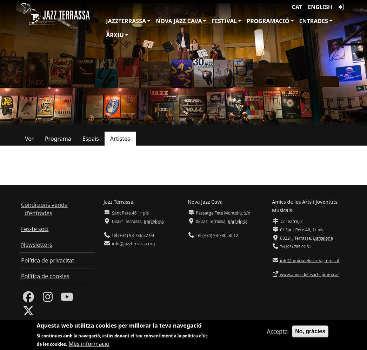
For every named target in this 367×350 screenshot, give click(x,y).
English (320, 7)
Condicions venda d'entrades (44, 209)
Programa (58, 138)
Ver (29, 138)
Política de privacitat (47, 260)
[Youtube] (67, 299)
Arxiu (115, 35)
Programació (268, 21)
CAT (297, 7)
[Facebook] (28, 299)
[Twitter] (28, 313)
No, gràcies (310, 333)
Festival (224, 21)
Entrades (313, 21)
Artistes (120, 138)
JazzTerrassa (126, 21)
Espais (90, 138)
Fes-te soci (34, 229)
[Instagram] (48, 299)
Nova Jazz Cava (179, 21)
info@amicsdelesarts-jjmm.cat (309, 261)
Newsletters (36, 244)
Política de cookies (45, 276)
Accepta (277, 333)
